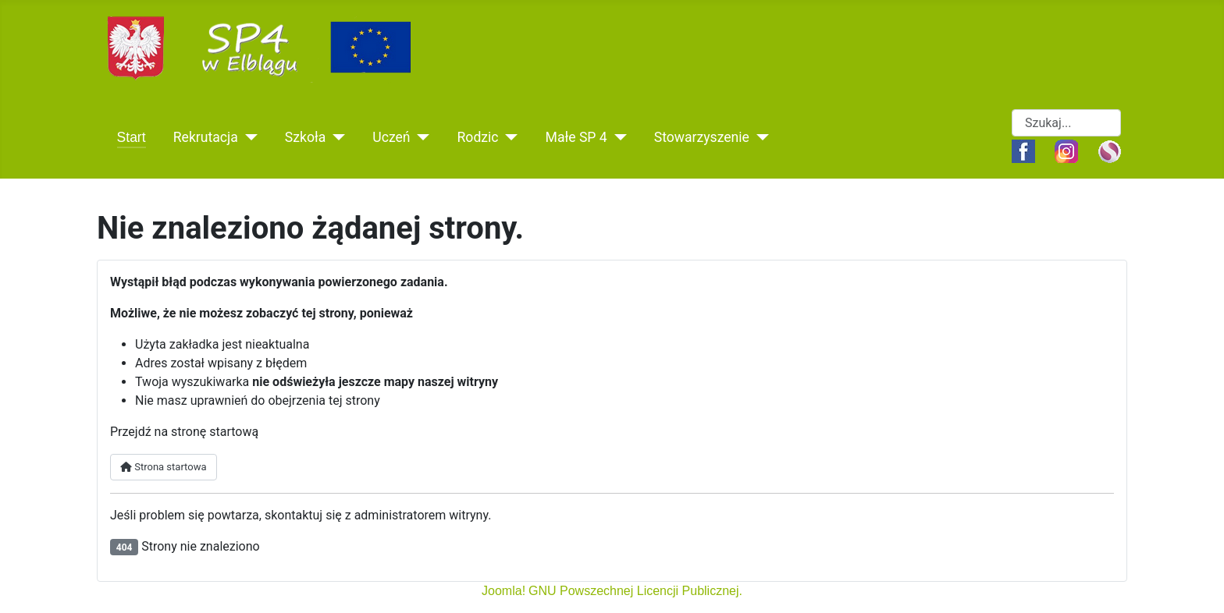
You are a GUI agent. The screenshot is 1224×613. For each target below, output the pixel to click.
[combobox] (1066, 122)
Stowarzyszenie (701, 137)
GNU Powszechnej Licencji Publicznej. (635, 590)
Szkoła (305, 137)
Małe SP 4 (576, 137)
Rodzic (478, 137)
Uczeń (391, 137)
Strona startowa (163, 467)
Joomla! (503, 590)
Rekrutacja (205, 137)
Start (131, 137)
